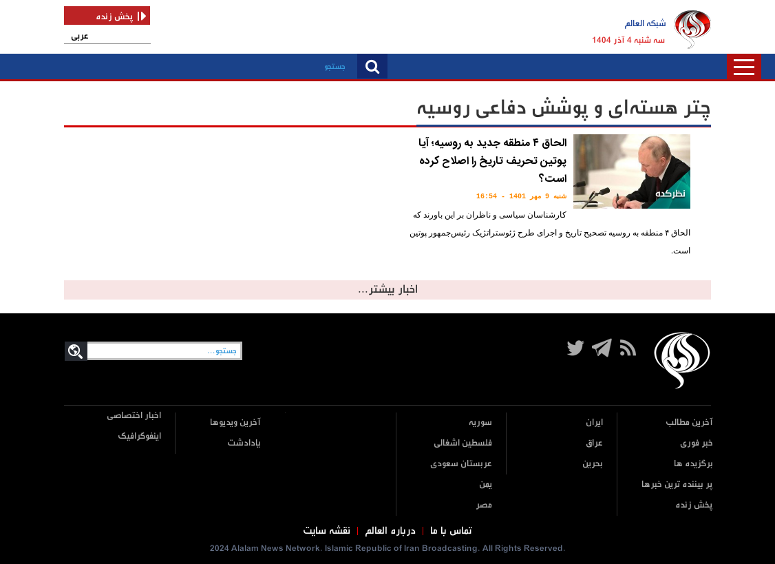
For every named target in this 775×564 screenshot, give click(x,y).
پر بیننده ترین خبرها (677, 484)
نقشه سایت (326, 531)
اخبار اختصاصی (134, 415)
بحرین (592, 464)
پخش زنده (694, 505)
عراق (594, 443)
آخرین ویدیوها (235, 422)
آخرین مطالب (689, 422)
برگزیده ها (693, 464)
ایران (594, 422)
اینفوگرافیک (139, 436)
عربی (80, 36)
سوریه (480, 422)
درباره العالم (390, 531)
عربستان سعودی (461, 464)
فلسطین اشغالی (463, 443)
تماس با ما (451, 531)
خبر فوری (696, 443)
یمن (485, 484)
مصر (484, 505)
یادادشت (244, 443)
